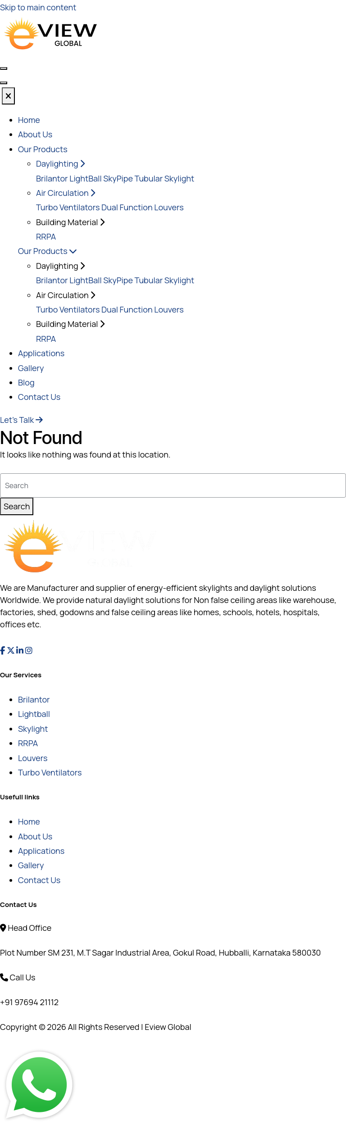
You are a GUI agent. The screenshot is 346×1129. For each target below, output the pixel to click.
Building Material (70, 323)
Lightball (34, 713)
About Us (35, 134)
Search (17, 506)
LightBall (85, 178)
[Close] (8, 95)
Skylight (33, 728)
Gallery (31, 368)
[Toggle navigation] (3, 83)
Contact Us (39, 396)
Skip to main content (38, 7)
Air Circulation (65, 192)
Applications (41, 353)
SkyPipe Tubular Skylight (148, 178)
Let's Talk (21, 419)
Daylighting (60, 163)
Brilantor (52, 178)
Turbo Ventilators (68, 207)
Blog (26, 382)
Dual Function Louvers (142, 207)
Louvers (32, 758)
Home (29, 119)
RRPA (46, 236)
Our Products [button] (43, 149)
